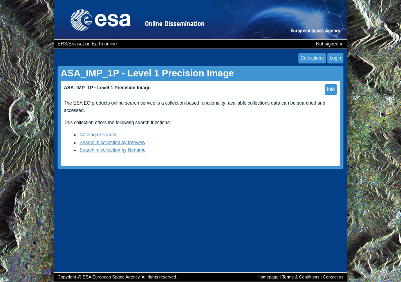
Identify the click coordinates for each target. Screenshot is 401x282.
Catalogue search (97, 134)
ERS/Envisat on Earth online (87, 44)
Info (331, 89)
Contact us (333, 277)
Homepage (267, 277)
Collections (312, 58)
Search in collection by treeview (112, 142)
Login (335, 58)
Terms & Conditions (300, 277)
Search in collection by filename (112, 150)
